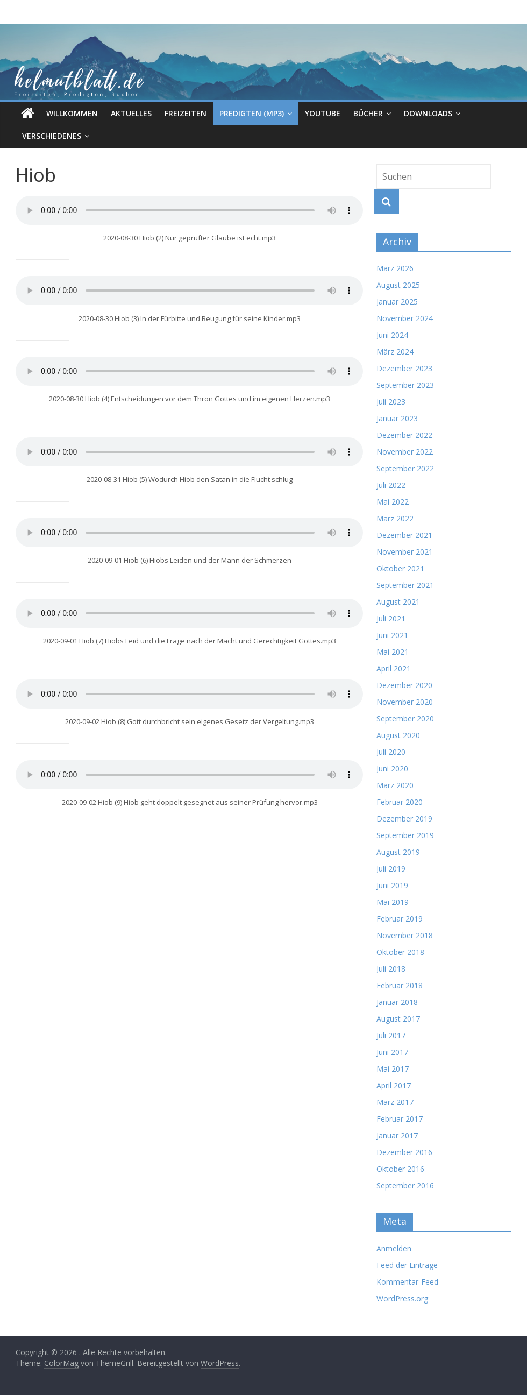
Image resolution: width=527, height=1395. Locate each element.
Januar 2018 (397, 1002)
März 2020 (395, 785)
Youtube (322, 113)
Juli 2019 (390, 868)
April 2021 (393, 668)
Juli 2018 (390, 969)
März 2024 (395, 351)
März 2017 (395, 1102)
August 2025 (398, 285)
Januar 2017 (397, 1135)
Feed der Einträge (407, 1265)
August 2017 (398, 1019)
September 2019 (405, 835)
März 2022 (395, 518)
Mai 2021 (392, 652)
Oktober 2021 (400, 568)
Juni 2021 (392, 635)
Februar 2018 (399, 985)
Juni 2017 (392, 1052)
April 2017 (393, 1085)
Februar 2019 (399, 919)
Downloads (428, 113)
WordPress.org (402, 1298)
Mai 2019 (392, 902)
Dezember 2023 (404, 368)
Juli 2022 (390, 485)
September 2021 (405, 585)
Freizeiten (185, 113)
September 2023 (405, 385)
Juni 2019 (392, 885)
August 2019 (398, 852)
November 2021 (404, 552)
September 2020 (405, 718)
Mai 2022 (392, 502)
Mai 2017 (392, 1069)
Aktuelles (131, 113)
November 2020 (404, 702)
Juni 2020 (392, 768)
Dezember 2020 (404, 685)
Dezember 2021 (404, 535)
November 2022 (404, 452)
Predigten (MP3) (251, 113)
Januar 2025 (397, 301)
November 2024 (404, 318)
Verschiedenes (51, 136)
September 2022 (405, 468)
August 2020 (398, 735)
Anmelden (393, 1248)
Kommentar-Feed (407, 1282)
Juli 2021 (390, 618)
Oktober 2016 (400, 1169)
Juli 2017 (390, 1035)
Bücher (368, 113)
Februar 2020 (399, 802)
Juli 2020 (390, 752)
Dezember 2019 (404, 818)
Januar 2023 (397, 418)
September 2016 (405, 1185)
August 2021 (398, 602)
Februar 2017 (399, 1119)
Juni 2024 (392, 335)
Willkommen (72, 113)
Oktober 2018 (400, 952)
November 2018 (404, 935)
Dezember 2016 (404, 1152)
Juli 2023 (390, 401)
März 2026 (395, 268)
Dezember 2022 (404, 435)
